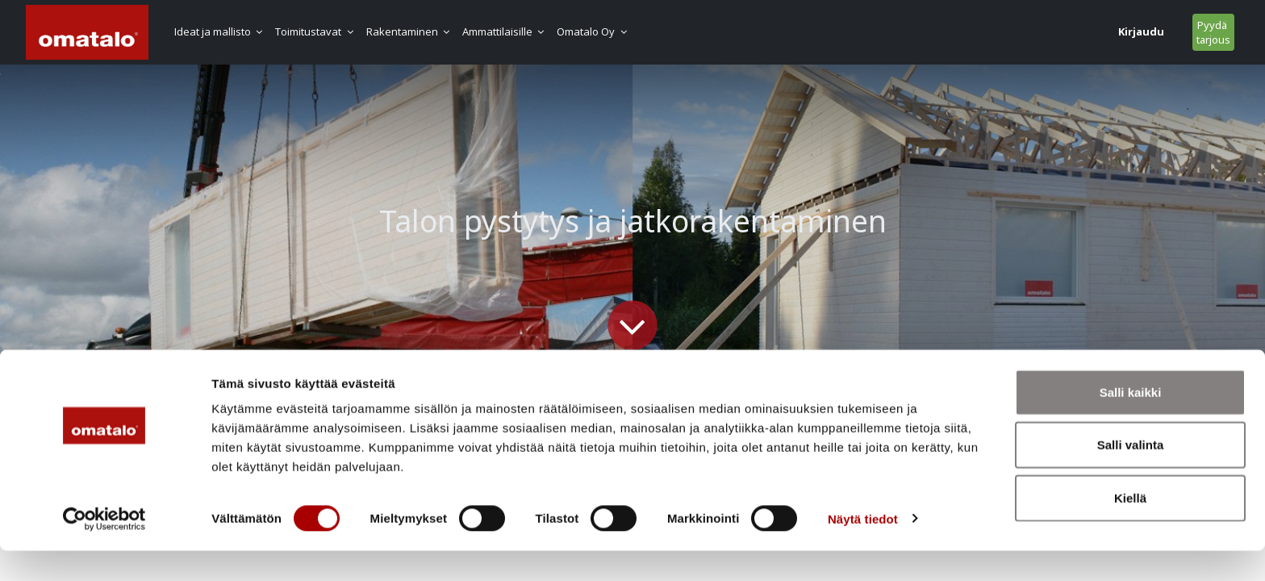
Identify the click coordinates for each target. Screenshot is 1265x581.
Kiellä (1130, 528)
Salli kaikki (1131, 422)
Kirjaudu (982, 31)
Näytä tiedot (863, 549)
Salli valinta (1130, 476)
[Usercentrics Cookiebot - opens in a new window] (104, 549)
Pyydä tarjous (1054, 32)
